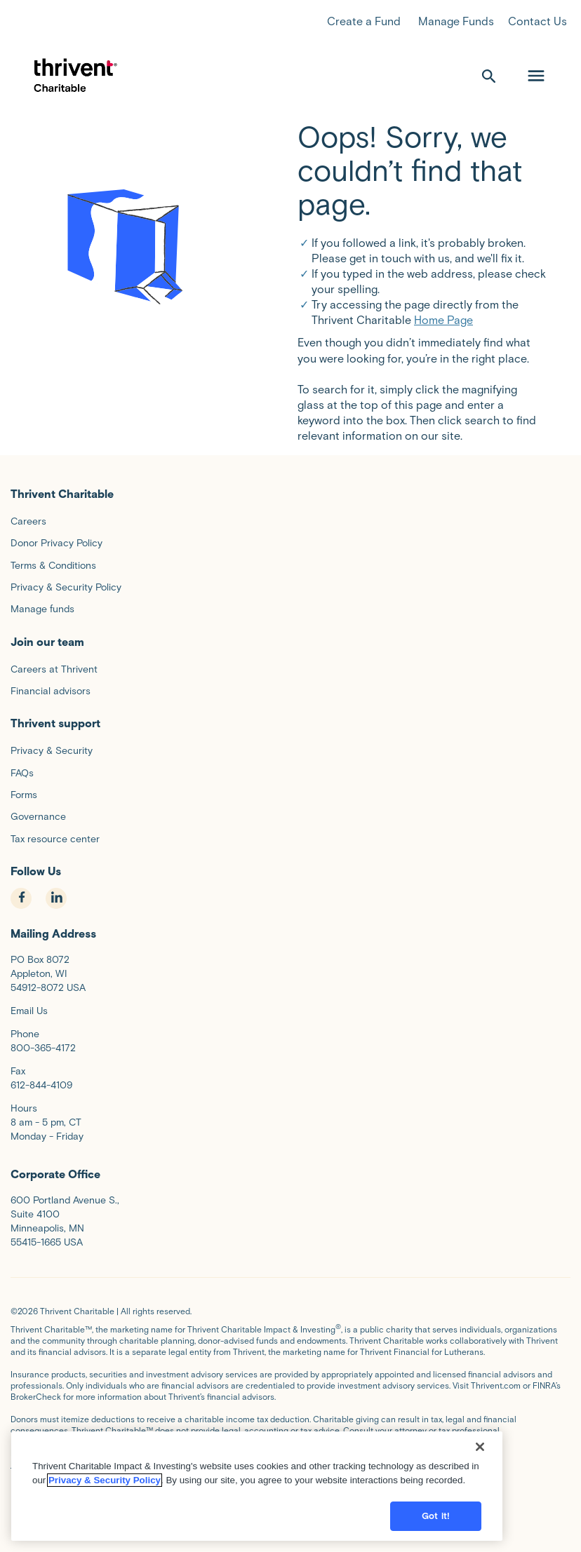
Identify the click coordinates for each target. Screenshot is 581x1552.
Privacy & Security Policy (104, 1528)
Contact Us (537, 21)
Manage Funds (456, 21)
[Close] (480, 1494)
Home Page (443, 320)
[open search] (489, 76)
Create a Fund (364, 21)
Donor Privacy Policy (110, 1464)
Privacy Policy (38, 1464)
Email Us (29, 1011)
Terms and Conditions (117, 1453)
